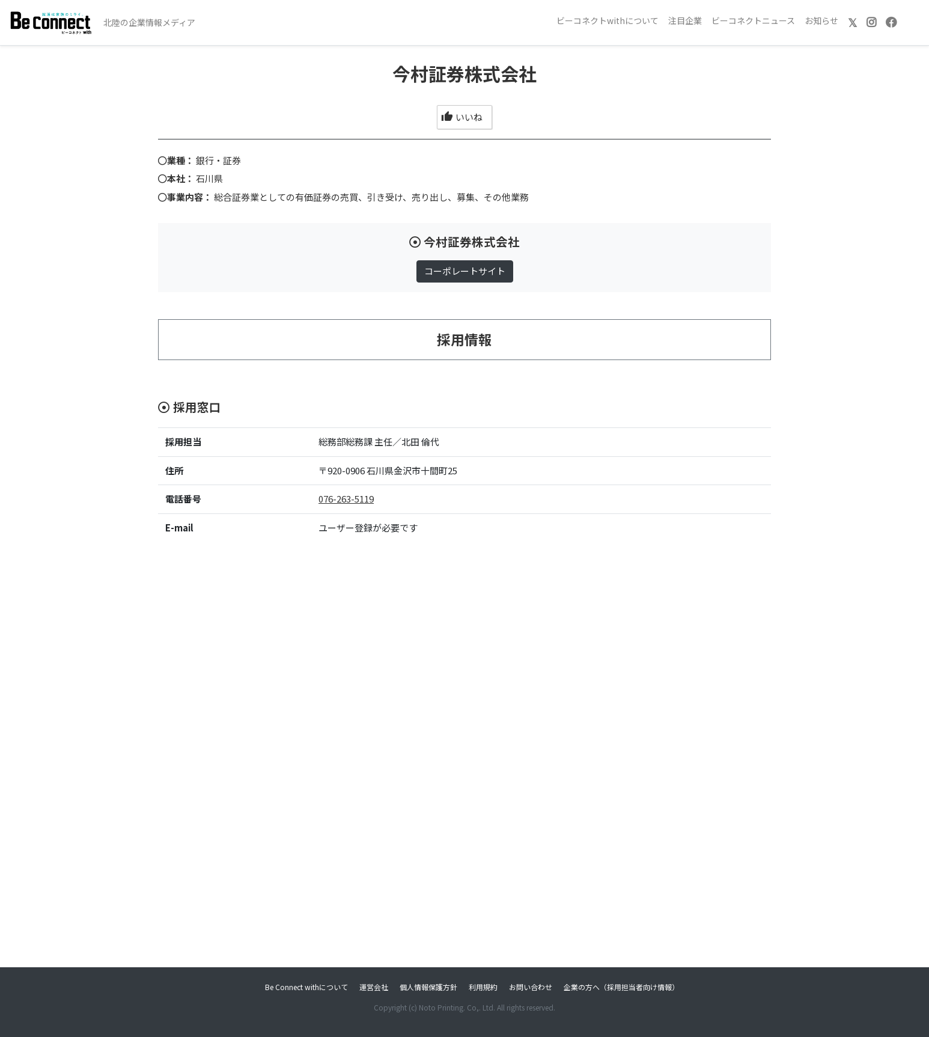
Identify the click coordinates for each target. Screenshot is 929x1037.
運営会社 (373, 987)
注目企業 (685, 20)
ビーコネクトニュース (753, 20)
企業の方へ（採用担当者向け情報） (621, 987)
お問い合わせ (530, 987)
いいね (462, 117)
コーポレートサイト (464, 271)
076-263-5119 (346, 498)
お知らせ (821, 20)
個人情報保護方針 (428, 987)
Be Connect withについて (306, 987)
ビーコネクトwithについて (607, 20)
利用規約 (483, 987)
